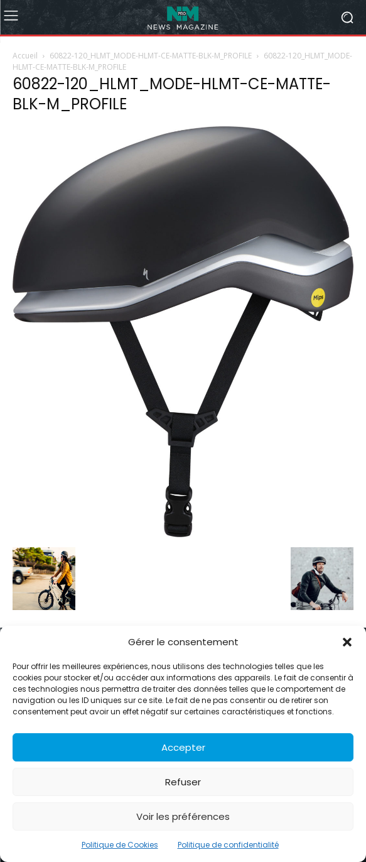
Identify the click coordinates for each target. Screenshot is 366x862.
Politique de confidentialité (228, 844)
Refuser (183, 781)
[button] (347, 642)
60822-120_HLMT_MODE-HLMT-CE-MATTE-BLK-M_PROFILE (151, 55)
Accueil (25, 55)
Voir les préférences (183, 816)
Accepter (183, 747)
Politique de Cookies (120, 844)
